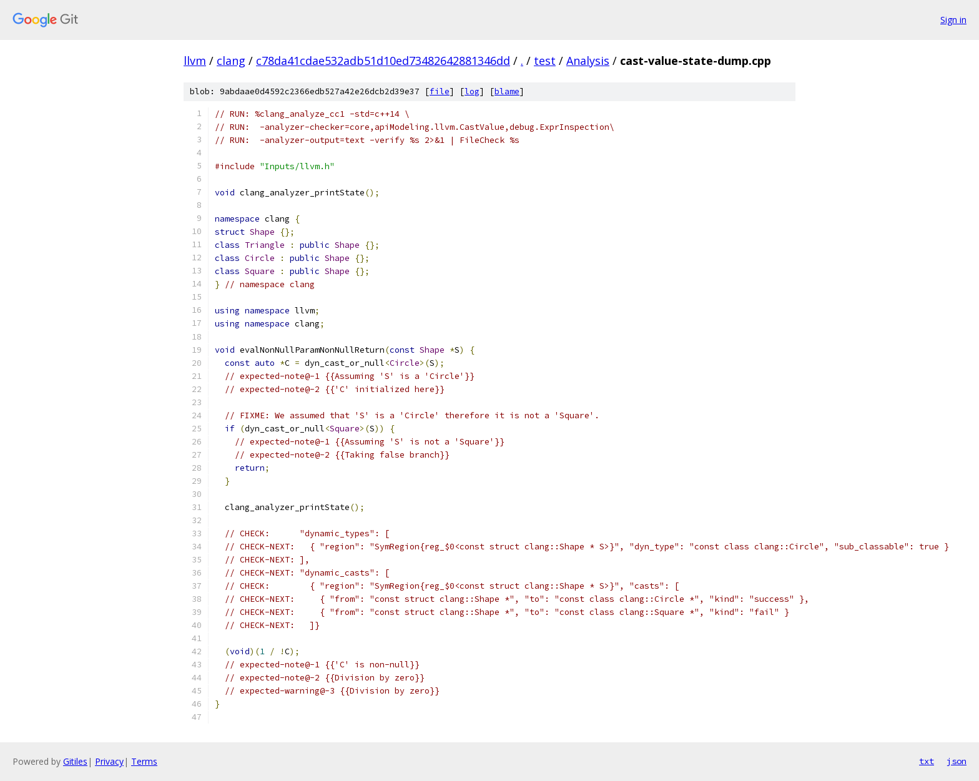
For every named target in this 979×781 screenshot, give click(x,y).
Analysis (587, 60)
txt (926, 761)
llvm (195, 60)
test (545, 60)
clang (231, 60)
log (472, 91)
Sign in (953, 20)
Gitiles (75, 761)
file (440, 91)
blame (506, 91)
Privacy (109, 761)
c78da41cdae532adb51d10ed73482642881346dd (383, 60)
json (957, 761)
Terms (144, 761)
